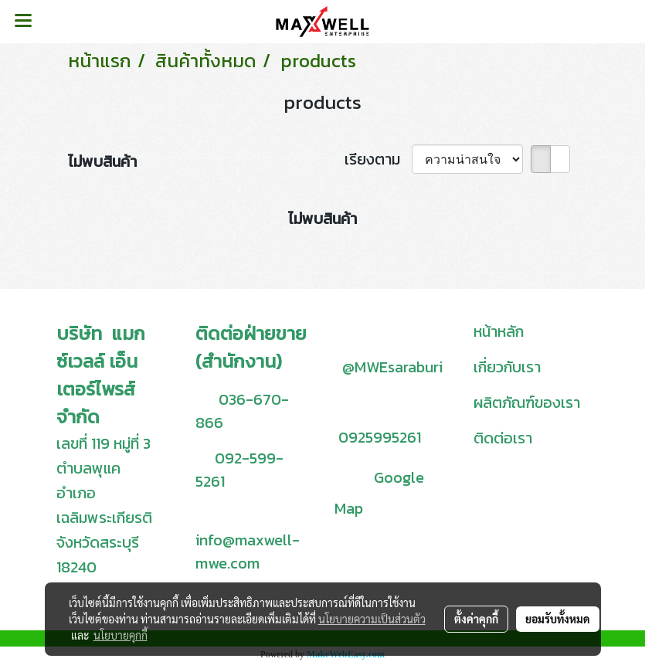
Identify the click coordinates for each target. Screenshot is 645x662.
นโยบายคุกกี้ (120, 635)
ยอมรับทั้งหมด (557, 619)
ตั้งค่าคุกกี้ (476, 619)
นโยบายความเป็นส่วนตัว (372, 619)
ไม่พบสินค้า (102, 161)
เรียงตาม (378, 159)
